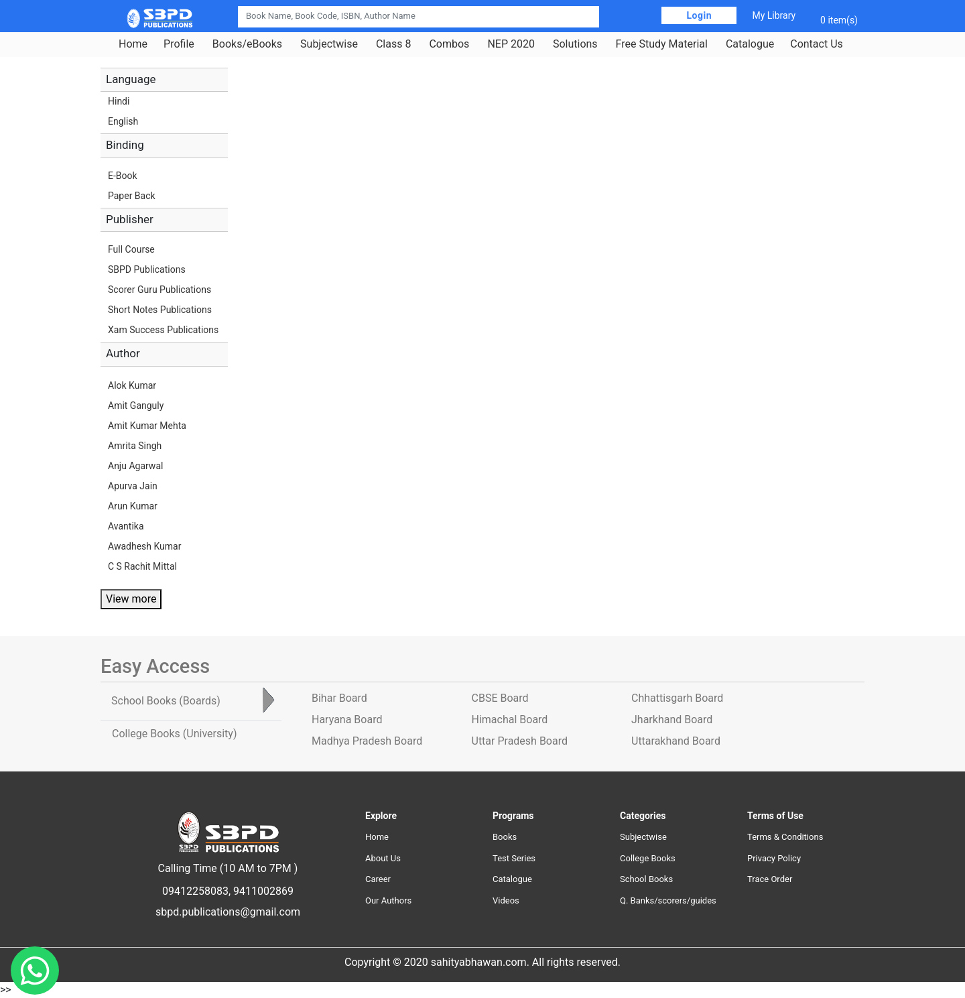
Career (378, 879)
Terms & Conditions (785, 837)
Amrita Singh (135, 445)
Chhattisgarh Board (677, 698)
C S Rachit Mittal (142, 566)
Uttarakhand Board (675, 741)
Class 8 (393, 44)
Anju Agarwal (135, 465)
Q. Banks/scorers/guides (668, 900)
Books (505, 837)
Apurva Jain (132, 486)
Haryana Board (347, 719)
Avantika (126, 526)
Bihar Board (339, 698)
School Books (646, 879)
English (123, 121)
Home (133, 44)
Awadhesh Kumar (144, 546)
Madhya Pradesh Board (367, 741)
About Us (383, 858)
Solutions (575, 44)
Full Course (131, 249)
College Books (648, 858)
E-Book (122, 175)
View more (131, 598)
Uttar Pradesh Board (520, 741)
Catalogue (750, 44)
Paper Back (131, 195)
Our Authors (388, 900)
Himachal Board (510, 719)
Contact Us (816, 44)
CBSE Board (500, 698)
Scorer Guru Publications (159, 289)
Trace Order (769, 879)
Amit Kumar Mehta (147, 425)
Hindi (118, 101)
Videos (506, 900)
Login (699, 15)
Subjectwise (329, 44)
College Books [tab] (174, 733)
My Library (773, 15)
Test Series (514, 858)
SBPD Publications (147, 269)
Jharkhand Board (671, 719)
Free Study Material (662, 44)
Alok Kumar (132, 385)
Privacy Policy (774, 858)
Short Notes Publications (160, 309)
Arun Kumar (132, 506)
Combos (449, 44)
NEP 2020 (511, 44)
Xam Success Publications (163, 329)
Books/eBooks (247, 44)
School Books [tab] (165, 700)
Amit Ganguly (136, 405)
